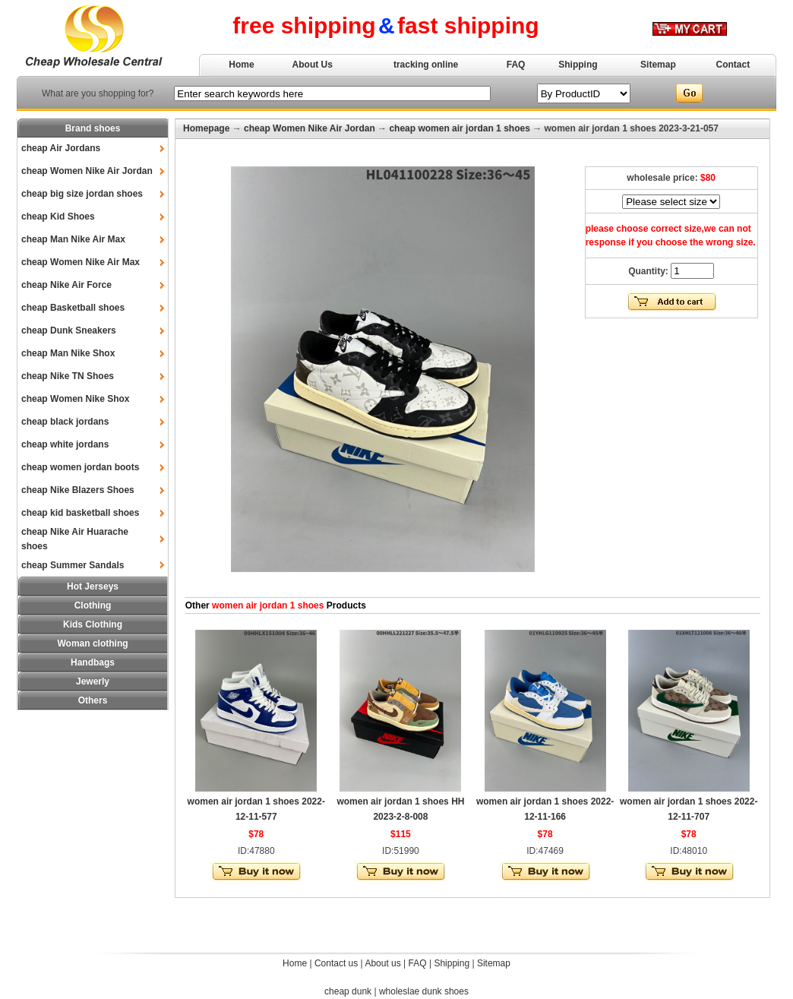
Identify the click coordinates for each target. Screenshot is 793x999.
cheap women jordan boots (80, 467)
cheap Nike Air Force (66, 285)
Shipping (577, 64)
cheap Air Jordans (60, 148)
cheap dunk (347, 991)
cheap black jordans (65, 421)
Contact (733, 64)
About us (382, 963)
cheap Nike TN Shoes (67, 376)
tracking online (425, 64)
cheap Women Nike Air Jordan (87, 171)
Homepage (206, 128)
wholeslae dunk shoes (424, 991)
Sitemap (658, 64)
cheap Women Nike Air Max (80, 262)
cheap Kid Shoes (58, 216)
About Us (312, 64)
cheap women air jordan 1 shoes (459, 128)
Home (241, 64)
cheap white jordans (65, 444)
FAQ (516, 64)
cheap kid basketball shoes (80, 512)
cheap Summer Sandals (72, 565)
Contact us (336, 963)
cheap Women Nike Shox (75, 399)
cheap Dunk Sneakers (68, 330)
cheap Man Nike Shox (68, 353)
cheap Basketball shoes (73, 307)
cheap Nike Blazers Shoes (77, 490)
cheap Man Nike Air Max (73, 239)
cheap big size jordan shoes (82, 193)
